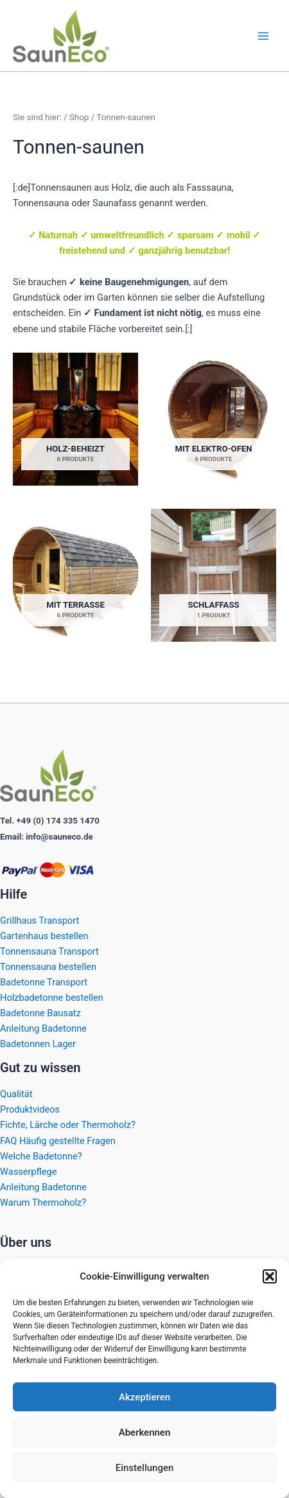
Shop (79, 117)
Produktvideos (30, 1109)
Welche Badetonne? (41, 1156)
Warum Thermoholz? (43, 1202)
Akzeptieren (144, 1397)
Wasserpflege (28, 1171)
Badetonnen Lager (38, 1044)
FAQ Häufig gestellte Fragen (58, 1141)
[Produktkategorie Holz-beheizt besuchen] (75, 419)
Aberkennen (145, 1432)
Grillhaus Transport (39, 920)
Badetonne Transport (43, 982)
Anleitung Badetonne (43, 1028)
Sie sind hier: (37, 117)
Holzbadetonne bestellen (51, 997)
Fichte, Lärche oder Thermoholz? (68, 1125)
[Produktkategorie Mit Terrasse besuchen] (75, 575)
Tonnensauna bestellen (48, 967)
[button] (269, 1276)
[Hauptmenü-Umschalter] (263, 35)
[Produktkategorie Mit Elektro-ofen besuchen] (213, 419)
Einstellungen (145, 1468)
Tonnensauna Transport (49, 951)
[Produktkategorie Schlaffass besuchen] (213, 575)
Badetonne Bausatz (40, 1013)
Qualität (16, 1094)
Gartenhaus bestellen (44, 936)
